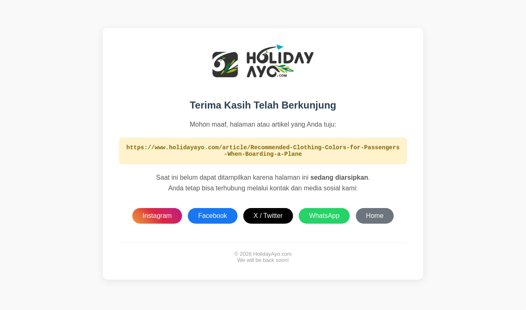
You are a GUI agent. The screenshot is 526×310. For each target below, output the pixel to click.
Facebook (212, 218)
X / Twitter (268, 218)
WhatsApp (324, 218)
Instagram (157, 218)
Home (375, 218)
